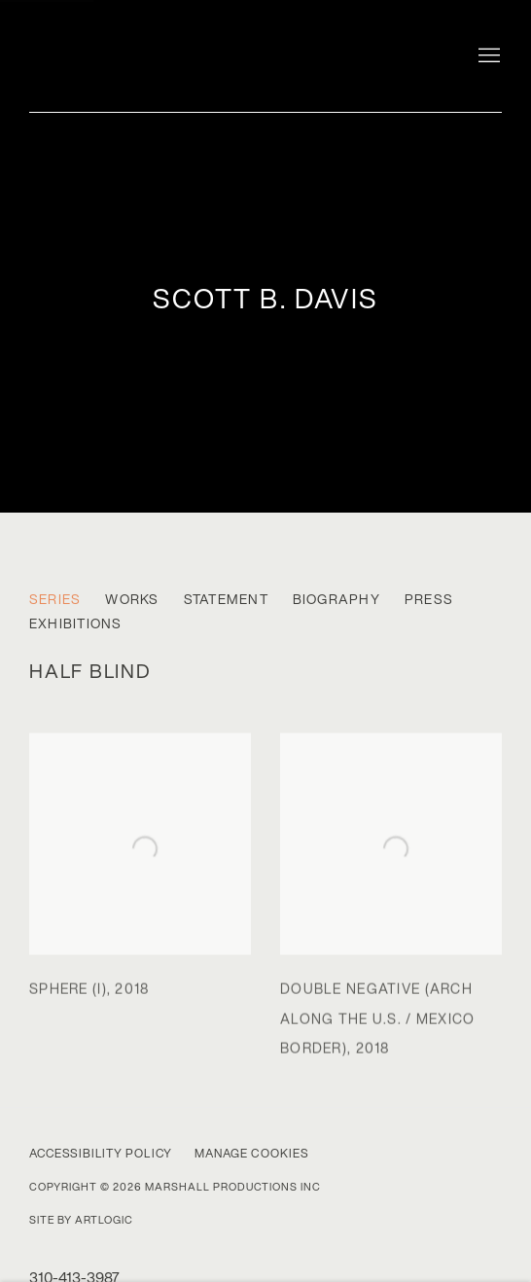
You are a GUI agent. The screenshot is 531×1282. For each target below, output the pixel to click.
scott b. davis (265, 298)
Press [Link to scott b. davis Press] (429, 599)
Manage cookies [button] (251, 1153)
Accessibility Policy (100, 1153)
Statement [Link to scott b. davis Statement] (226, 599)
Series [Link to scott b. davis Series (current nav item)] (55, 599)
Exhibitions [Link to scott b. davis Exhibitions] (76, 624)
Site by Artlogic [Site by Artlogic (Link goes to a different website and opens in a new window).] (81, 1220)
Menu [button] (487, 56)
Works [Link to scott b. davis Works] (132, 599)
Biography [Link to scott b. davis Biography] (336, 599)
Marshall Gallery (155, 51)
